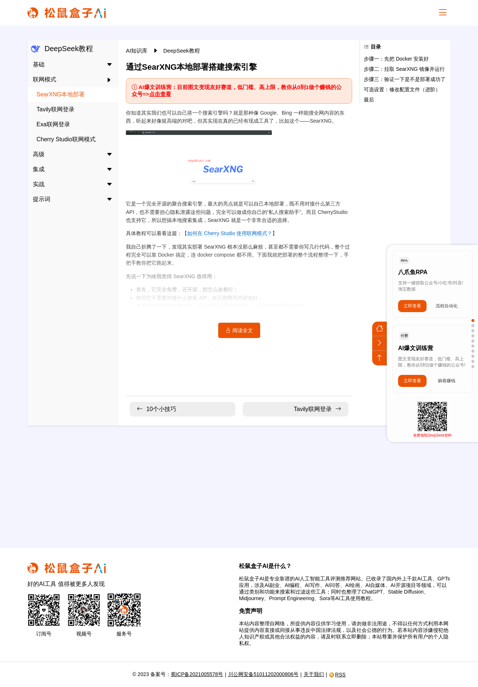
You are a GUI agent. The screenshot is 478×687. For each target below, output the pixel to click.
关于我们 (314, 674)
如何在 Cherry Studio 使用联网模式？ (229, 233)
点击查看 (160, 94)
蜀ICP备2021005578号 (197, 674)
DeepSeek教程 (181, 50)
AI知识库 (137, 50)
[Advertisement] (239, 482)
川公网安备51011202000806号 (263, 674)
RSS (337, 675)
